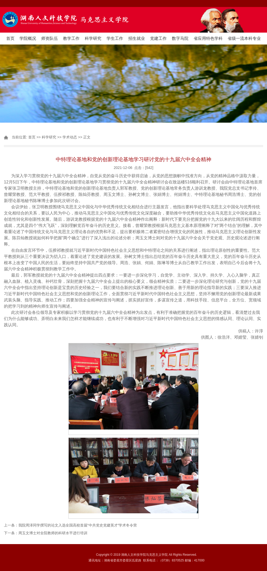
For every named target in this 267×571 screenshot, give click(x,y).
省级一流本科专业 (244, 38)
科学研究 (93, 38)
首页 (10, 38)
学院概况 (27, 38)
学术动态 (69, 137)
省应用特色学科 (208, 38)
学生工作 (115, 38)
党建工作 (158, 38)
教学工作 (71, 38)
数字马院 (180, 38)
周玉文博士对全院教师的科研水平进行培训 (52, 533)
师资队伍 (49, 38)
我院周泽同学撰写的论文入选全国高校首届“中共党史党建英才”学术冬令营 (77, 525)
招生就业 (136, 38)
